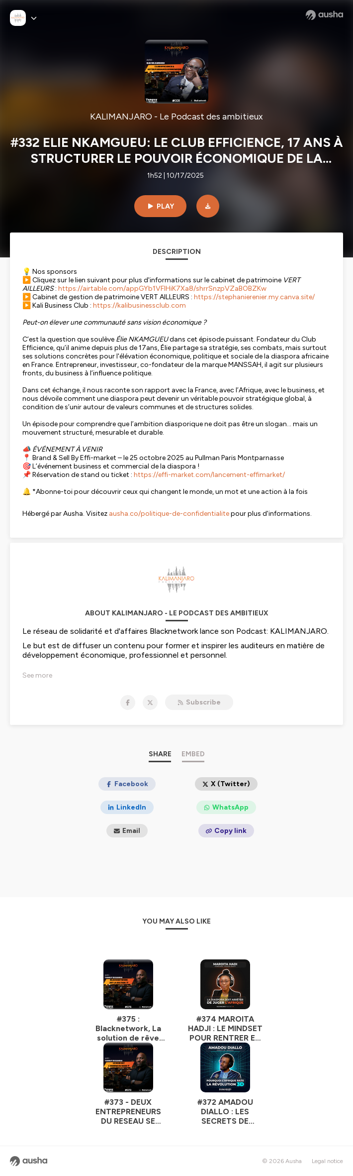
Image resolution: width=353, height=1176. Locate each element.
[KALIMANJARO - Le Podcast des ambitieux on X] (150, 702)
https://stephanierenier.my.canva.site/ (254, 297)
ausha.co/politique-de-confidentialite (169, 513)
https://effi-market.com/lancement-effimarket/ (209, 474)
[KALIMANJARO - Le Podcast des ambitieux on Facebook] (127, 702)
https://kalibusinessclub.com (139, 305)
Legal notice (327, 1161)
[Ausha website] (324, 15)
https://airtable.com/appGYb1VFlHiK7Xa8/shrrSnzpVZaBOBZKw (162, 288)
